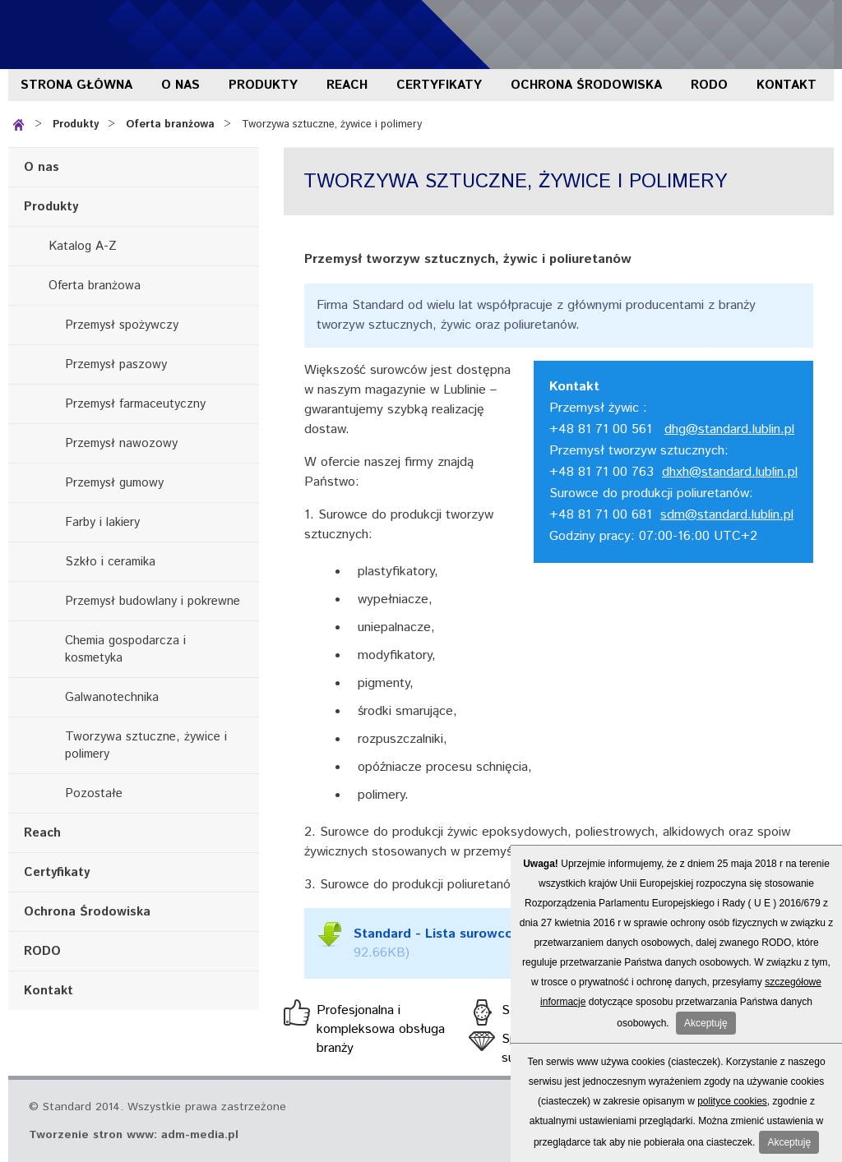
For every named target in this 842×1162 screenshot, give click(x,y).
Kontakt (786, 85)
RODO (709, 85)
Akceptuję (706, 1023)
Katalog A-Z (83, 246)
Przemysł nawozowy (121, 443)
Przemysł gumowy (114, 482)
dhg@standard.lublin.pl (729, 429)
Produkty (263, 85)
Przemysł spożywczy (121, 325)
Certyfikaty (439, 85)
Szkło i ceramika (110, 561)
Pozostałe (94, 793)
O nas (180, 85)
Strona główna (76, 85)
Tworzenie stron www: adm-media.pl (133, 1135)
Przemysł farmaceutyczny (135, 404)
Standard (107, 34)
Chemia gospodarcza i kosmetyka (125, 649)
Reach (347, 85)
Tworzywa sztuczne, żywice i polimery (332, 124)
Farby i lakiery (102, 522)
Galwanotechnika (112, 697)
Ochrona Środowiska (586, 85)
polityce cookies (732, 1101)
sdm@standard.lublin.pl (726, 514)
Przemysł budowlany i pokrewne (152, 601)
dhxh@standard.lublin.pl (730, 472)
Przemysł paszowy (116, 364)
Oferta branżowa (170, 124)
